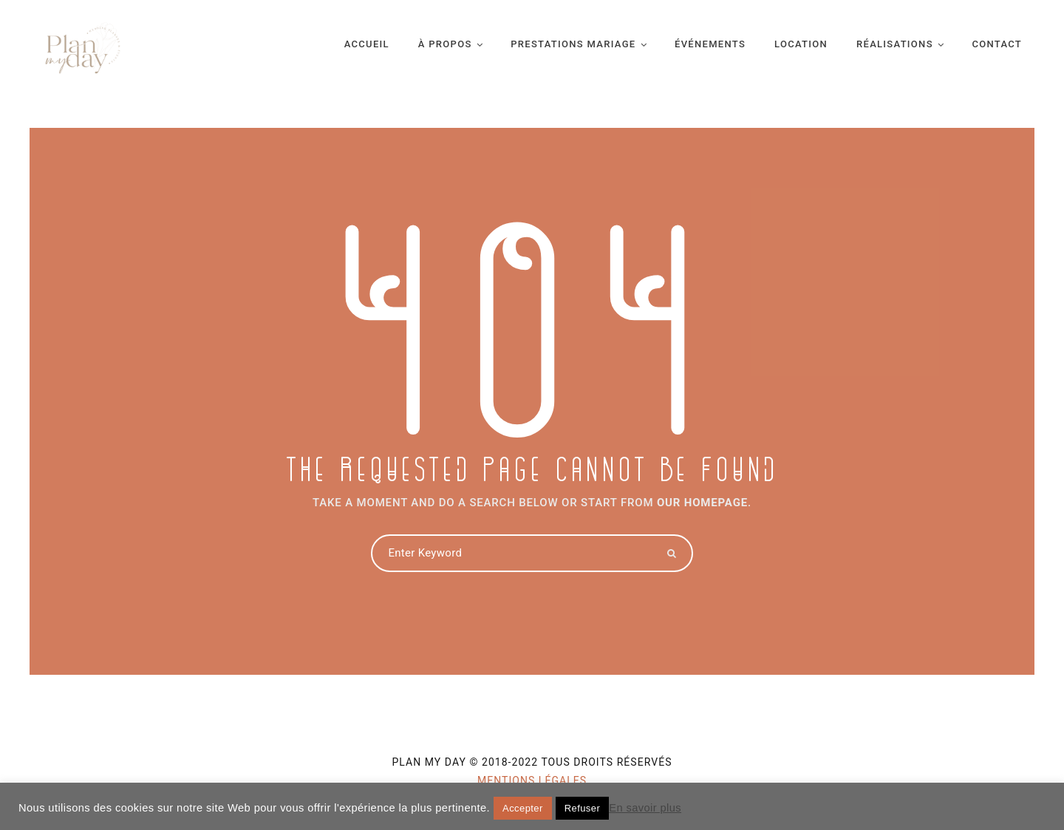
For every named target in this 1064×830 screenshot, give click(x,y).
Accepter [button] (522, 808)
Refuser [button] (582, 808)
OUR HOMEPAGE (702, 502)
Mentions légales (532, 780)
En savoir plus (645, 808)
